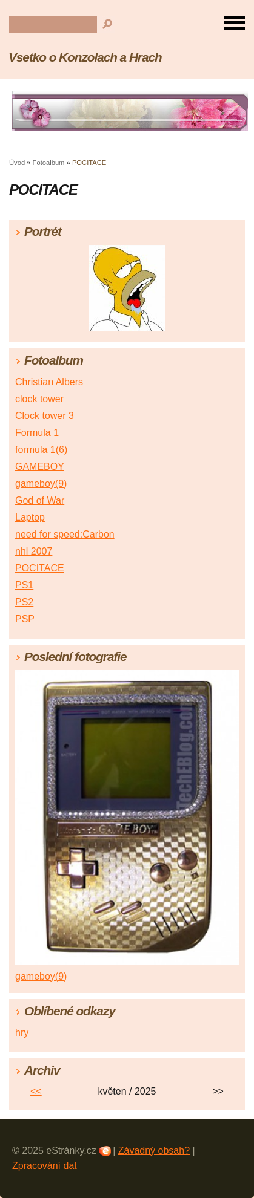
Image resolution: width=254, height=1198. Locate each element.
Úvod (17, 162)
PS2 (24, 602)
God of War (39, 500)
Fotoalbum (49, 162)
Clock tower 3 (44, 416)
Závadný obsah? (154, 1150)
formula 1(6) (41, 449)
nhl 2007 (33, 551)
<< (36, 1091)
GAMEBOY (39, 466)
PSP (25, 619)
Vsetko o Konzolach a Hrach (85, 57)
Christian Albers (49, 382)
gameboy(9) (41, 483)
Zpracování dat (44, 1166)
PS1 (24, 585)
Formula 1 (37, 433)
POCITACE (39, 568)
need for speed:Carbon (65, 534)
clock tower (39, 399)
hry (21, 1032)
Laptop (30, 517)
